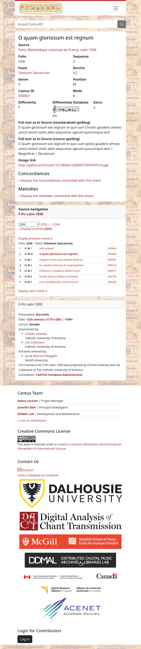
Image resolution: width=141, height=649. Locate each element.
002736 (112, 276)
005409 (112, 248)
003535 (112, 282)
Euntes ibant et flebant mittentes (58, 276)
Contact (25, 470)
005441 (112, 259)
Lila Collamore (34, 342)
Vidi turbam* (47, 248)
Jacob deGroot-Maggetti (41, 356)
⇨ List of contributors (31, 420)
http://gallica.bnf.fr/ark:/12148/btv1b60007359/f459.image (63, 165)
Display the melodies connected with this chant (57, 196)
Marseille (42, 314)
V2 (75, 73)
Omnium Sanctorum (34, 73)
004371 (112, 271)
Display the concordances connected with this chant (61, 180)
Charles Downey (36, 334)
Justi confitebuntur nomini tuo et (58, 282)
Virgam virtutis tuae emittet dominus (61, 259)
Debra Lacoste (27, 401)
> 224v (55, 224)
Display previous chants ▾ (35, 238)
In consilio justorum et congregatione (61, 265)
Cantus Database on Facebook (37, 475)
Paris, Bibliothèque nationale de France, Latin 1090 (57, 50)
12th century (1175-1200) (43, 319)
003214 (112, 265)
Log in (25, 639)
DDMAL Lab (25, 414)
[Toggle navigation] (115, 8)
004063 (24, 96)
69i (54, 116)
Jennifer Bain (27, 407)
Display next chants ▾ (32, 291)
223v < (45, 224)
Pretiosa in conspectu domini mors (59, 271)
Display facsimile (36, 229)
